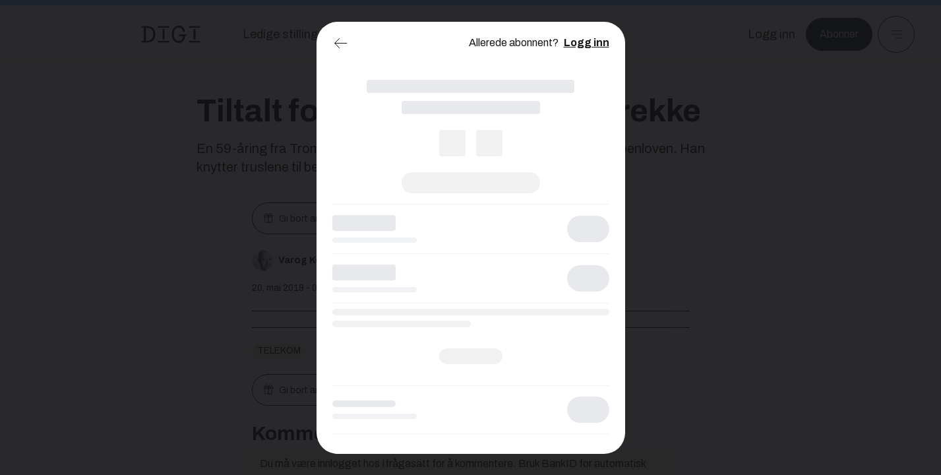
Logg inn (586, 42)
